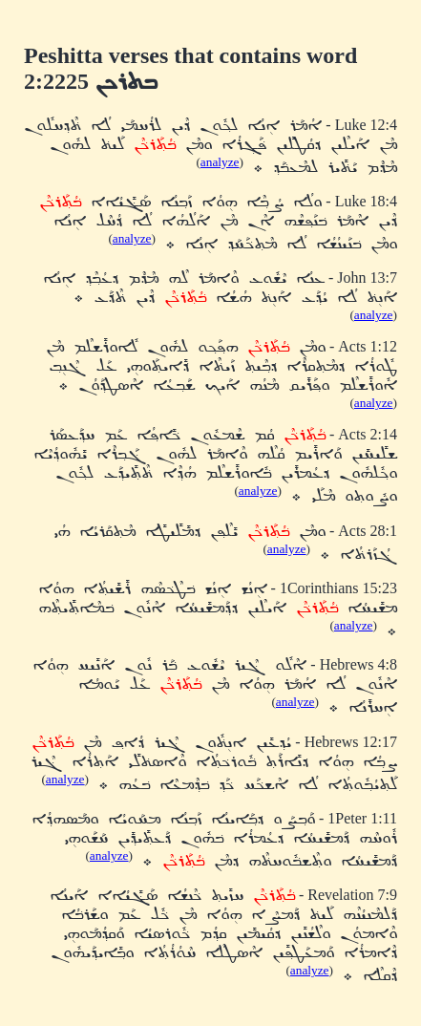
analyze (220, 162)
